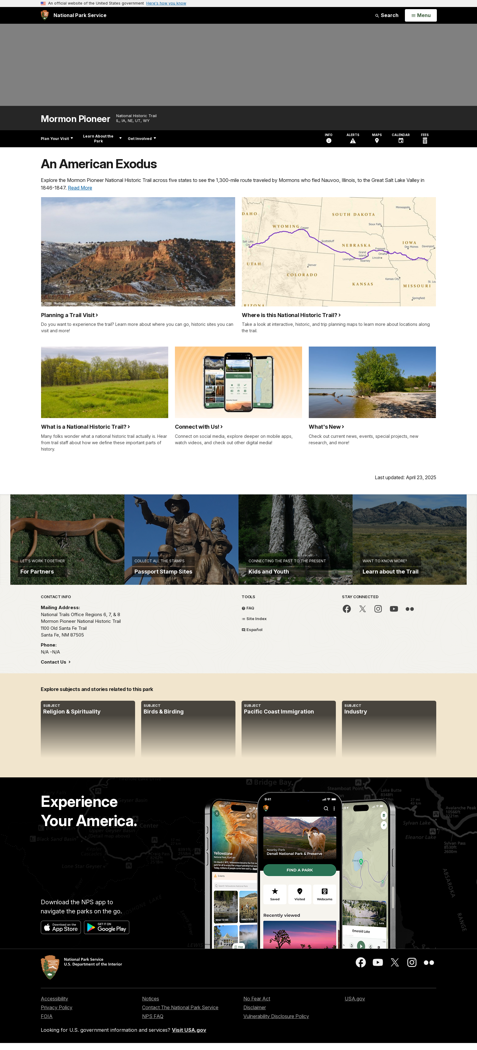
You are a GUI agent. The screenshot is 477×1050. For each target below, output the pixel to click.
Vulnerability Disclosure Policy (276, 1023)
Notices (150, 1006)
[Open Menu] (421, 15)
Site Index (254, 625)
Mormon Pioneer (75, 119)
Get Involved (142, 138)
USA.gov (355, 1006)
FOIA (47, 1023)
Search (387, 15)
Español (252, 636)
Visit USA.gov (189, 1037)
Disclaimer (254, 1014)
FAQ (248, 614)
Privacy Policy (56, 1014)
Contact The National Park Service (180, 1014)
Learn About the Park (102, 138)
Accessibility (54, 1006)
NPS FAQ (152, 1023)
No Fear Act (256, 1006)
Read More (80, 188)
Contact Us (54, 669)
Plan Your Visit (57, 138)
